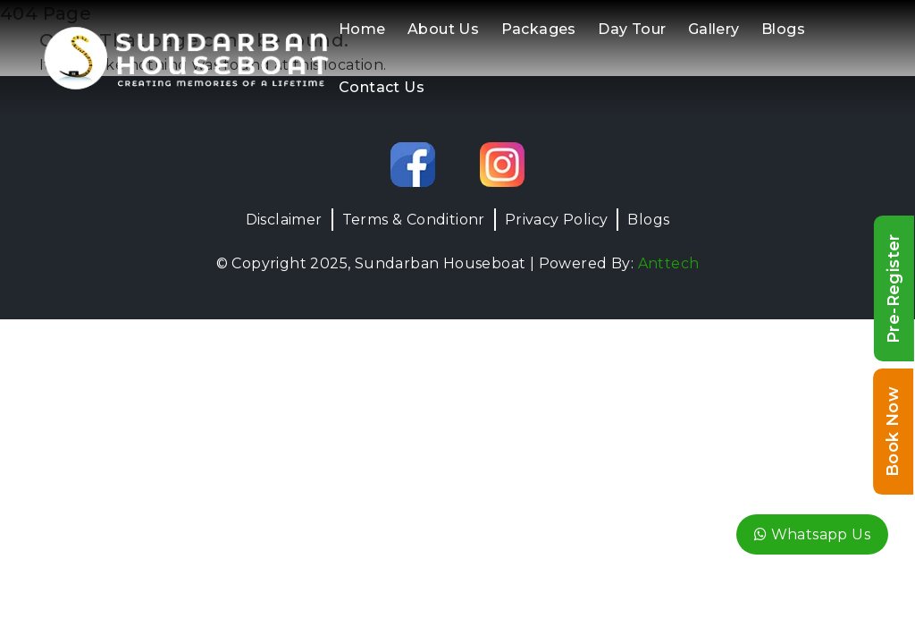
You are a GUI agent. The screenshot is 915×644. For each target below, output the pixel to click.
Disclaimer (284, 219)
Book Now (892, 431)
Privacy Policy (557, 219)
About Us (443, 29)
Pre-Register (893, 288)
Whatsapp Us (812, 534)
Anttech (669, 263)
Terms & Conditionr (413, 219)
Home (362, 29)
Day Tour (632, 29)
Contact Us (381, 87)
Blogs (783, 29)
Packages (538, 29)
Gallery (714, 29)
